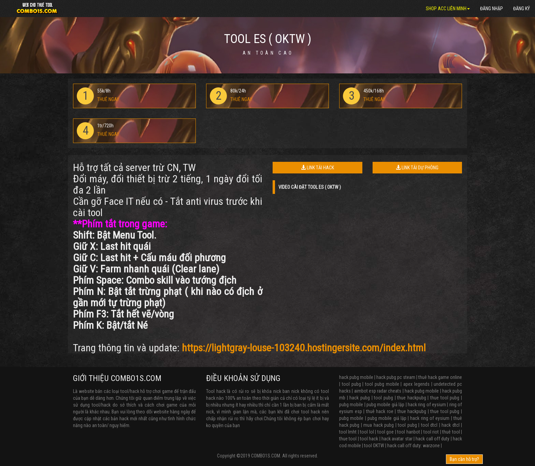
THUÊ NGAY (108, 99)
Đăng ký (521, 8)
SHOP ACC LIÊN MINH (448, 8)
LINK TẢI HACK (317, 167)
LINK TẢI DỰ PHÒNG (417, 167)
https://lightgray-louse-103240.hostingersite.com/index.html (304, 348)
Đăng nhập (491, 8)
